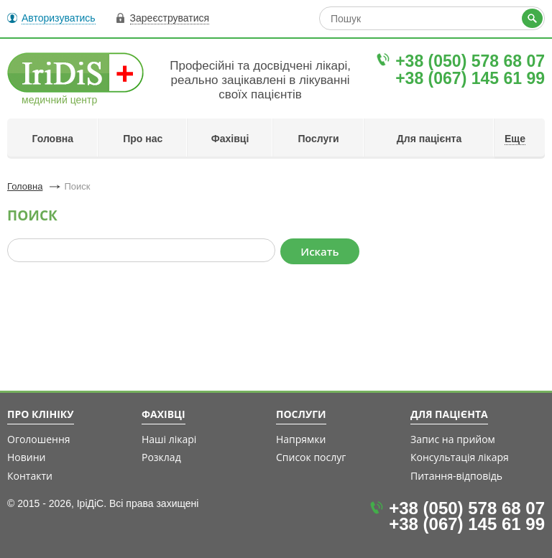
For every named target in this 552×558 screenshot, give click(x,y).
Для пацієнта (429, 138)
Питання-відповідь (456, 476)
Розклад (161, 457)
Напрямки (301, 439)
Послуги (318, 138)
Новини (26, 457)
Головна (52, 138)
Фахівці (230, 138)
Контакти (29, 476)
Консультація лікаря (459, 457)
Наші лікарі (169, 439)
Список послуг (311, 457)
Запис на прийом (452, 439)
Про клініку (40, 414)
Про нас (142, 138)
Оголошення (38, 439)
